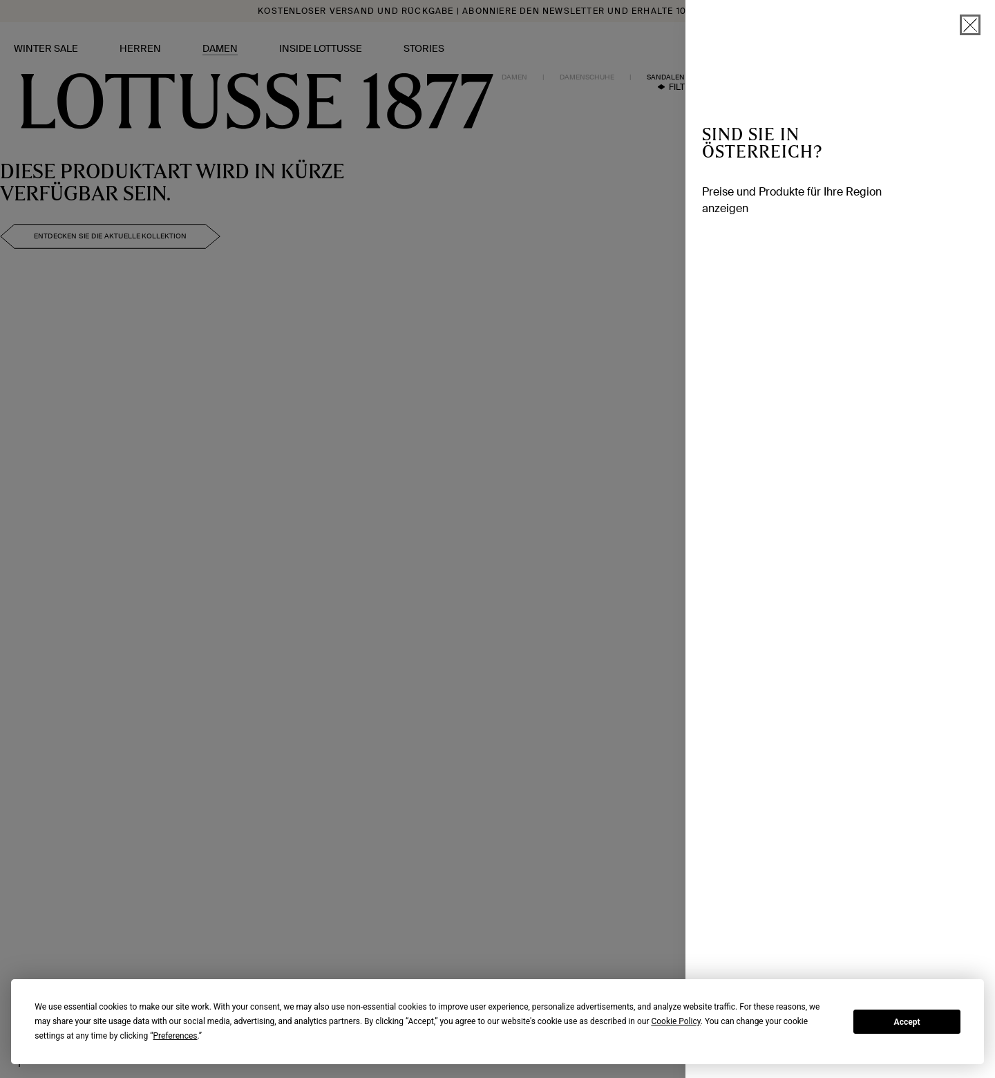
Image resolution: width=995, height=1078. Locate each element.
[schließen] (970, 25)
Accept (907, 1022)
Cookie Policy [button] (675, 1021)
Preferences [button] (175, 1036)
